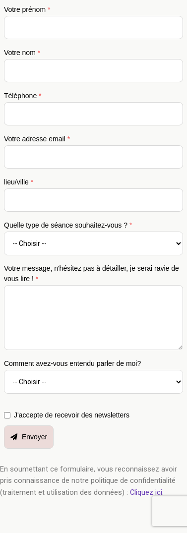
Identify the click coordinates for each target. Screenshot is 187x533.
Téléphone (23, 96)
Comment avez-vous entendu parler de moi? (72, 363)
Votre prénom (27, 9)
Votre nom (22, 53)
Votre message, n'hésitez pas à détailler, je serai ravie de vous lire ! (91, 273)
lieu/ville (18, 182)
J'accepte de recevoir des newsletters (71, 415)
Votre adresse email (37, 139)
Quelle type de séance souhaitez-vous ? (68, 225)
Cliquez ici (146, 492)
